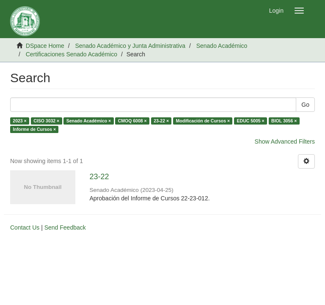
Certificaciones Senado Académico (71, 54)
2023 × (19, 120)
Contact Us (24, 227)
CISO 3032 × (46, 120)
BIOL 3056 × (284, 120)
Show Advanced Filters (285, 141)
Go (305, 104)
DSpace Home (45, 45)
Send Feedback (65, 227)
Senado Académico (222, 45)
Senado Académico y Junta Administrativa (130, 45)
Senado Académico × (88, 120)
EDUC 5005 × (250, 120)
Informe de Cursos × (34, 129)
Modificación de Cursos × (203, 120)
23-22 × (161, 120)
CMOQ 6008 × (132, 120)
